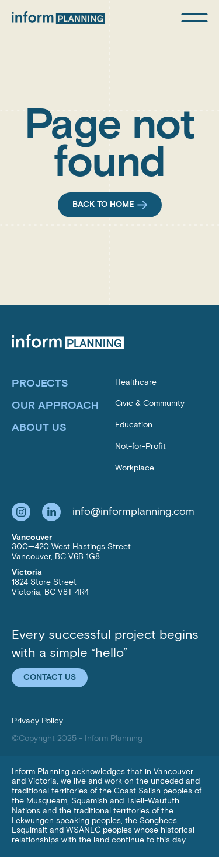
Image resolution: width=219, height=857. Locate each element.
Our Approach (55, 405)
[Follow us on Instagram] (21, 512)
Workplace (134, 468)
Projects (40, 383)
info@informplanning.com (133, 511)
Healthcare (136, 382)
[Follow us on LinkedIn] (51, 512)
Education (133, 425)
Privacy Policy (37, 721)
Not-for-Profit (140, 446)
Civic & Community (150, 403)
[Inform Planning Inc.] (58, 17)
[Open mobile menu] (194, 17)
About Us (39, 427)
